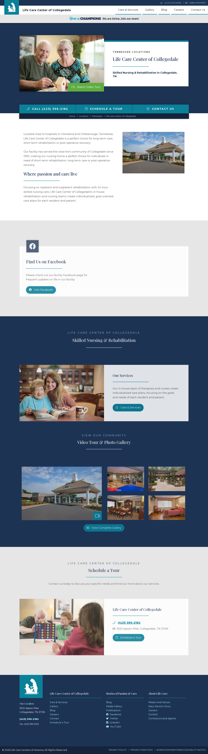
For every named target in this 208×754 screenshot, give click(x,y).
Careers (179, 9)
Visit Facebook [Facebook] (41, 301)
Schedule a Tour (104, 108)
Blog (164, 9)
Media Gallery (114, 706)
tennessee (97, 116)
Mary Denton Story (159, 706)
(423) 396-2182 (129, 634)
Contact (54, 718)
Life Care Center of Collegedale (47, 10)
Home (72, 116)
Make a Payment (195, 3)
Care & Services (128, 9)
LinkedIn (113, 722)
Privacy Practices (142, 750)
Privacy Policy (118, 750)
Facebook (113, 714)
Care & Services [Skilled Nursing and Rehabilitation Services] (128, 419)
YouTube (113, 726)
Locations (83, 116)
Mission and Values (159, 702)
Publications (113, 710)
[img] (28, 108)
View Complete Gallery (104, 539)
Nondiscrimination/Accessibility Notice (181, 750)
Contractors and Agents (162, 718)
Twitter (112, 718)
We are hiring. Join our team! (104, 19)
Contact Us (198, 9)
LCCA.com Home (170, 3)
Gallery (149, 9)
